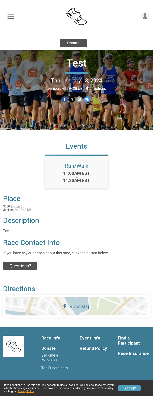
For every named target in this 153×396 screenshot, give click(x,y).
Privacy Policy (26, 391)
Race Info (50, 338)
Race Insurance (133, 353)
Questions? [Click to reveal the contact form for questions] (20, 265)
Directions (97, 88)
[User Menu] (145, 16)
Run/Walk (76, 166)
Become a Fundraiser (50, 357)
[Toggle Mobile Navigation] (10, 17)
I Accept (129, 388)
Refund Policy (93, 348)
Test (77, 63)
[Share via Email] (79, 99)
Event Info (90, 338)
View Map (77, 306)
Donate (73, 43)
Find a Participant (129, 341)
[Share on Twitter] (72, 99)
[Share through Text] (87, 99)
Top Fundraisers (54, 368)
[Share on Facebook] (65, 99)
